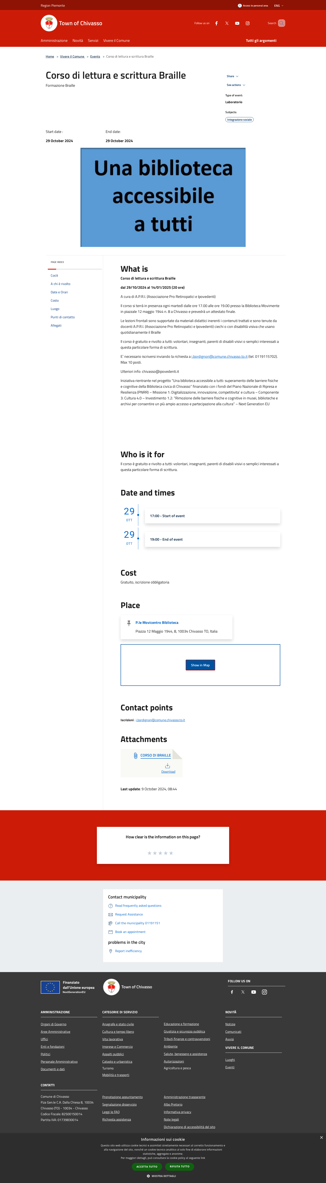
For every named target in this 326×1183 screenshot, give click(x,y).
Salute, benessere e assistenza (185, 1053)
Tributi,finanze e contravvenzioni (187, 1038)
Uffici (44, 1039)
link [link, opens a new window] (203, 1158)
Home (50, 56)
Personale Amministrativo (59, 1061)
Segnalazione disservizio (119, 1104)
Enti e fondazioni (52, 1046)
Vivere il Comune (72, 56)
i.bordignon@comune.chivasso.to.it (219, 356)
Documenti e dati (53, 1069)
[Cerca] (280, 23)
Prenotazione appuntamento (122, 1096)
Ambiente (171, 1046)
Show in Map (200, 665)
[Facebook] (210, 23)
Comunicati (233, 1031)
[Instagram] (241, 23)
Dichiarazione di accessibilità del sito (189, 1126)
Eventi (230, 1067)
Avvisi (229, 1039)
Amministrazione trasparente (184, 1096)
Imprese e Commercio (117, 1046)
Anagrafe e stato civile (118, 1024)
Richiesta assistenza (116, 1119)
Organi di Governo (53, 1024)
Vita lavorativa (112, 1039)
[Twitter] (221, 23)
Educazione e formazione (181, 1023)
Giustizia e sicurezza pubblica (184, 1031)
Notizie (230, 1024)
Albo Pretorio (173, 1104)
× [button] (321, 1137)
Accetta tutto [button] (147, 1166)
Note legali (171, 1119)
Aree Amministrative (55, 1031)
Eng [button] (279, 5)
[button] (163, 1176)
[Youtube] (231, 23)
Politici (45, 1054)
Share (233, 76)
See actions (237, 85)
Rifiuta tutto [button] (180, 1166)
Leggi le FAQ (111, 1111)
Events (95, 56)
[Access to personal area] (252, 5)
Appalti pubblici (113, 1054)
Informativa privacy (177, 1111)
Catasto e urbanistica (117, 1061)
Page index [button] (57, 262)
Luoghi (230, 1059)
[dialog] (163, 1158)
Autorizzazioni (174, 1061)
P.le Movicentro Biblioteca (157, 622)
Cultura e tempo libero (118, 1031)
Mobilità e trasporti (115, 1074)
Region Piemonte (53, 5)
